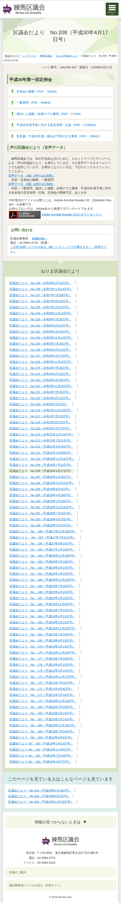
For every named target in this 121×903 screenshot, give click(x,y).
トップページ (29, 55)
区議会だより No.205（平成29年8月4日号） (39, 796)
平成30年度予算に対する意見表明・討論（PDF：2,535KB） (57, 125)
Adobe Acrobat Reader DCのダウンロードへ (55, 214)
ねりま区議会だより (67, 55)
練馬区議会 (46, 55)
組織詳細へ (39, 238)
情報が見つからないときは (58, 822)
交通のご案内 (17, 872)
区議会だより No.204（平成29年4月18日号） (40, 790)
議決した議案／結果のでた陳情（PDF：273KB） (50, 114)
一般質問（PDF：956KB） (35, 102)
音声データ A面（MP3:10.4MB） (31, 175)
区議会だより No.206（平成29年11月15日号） (40, 801)
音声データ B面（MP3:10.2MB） (31, 184)
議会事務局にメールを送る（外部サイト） (36, 885)
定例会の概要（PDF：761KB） (38, 91)
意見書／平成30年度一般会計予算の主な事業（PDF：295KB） (59, 136)
